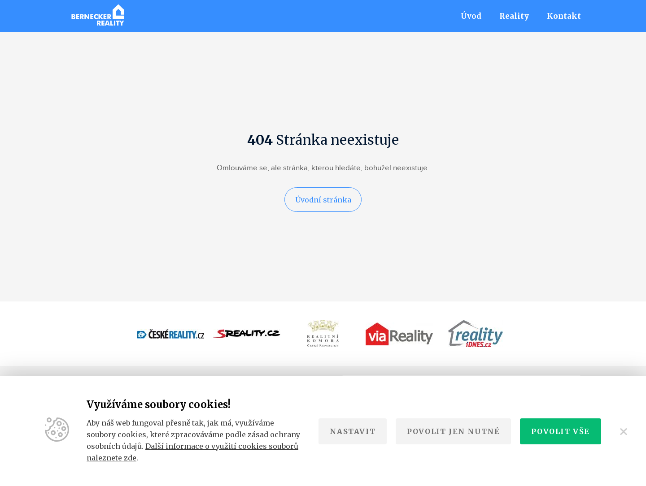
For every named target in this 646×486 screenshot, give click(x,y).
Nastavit (352, 431)
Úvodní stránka (323, 200)
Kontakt (564, 16)
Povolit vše (560, 431)
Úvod (471, 16)
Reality (514, 16)
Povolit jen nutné (453, 431)
